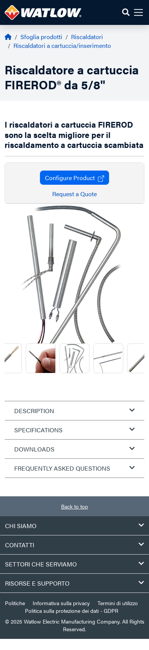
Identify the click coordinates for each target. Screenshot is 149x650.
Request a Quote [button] (74, 193)
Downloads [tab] (74, 449)
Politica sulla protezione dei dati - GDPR (71, 610)
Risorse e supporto (74, 583)
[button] (125, 12)
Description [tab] (74, 410)
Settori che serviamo (74, 564)
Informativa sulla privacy (61, 603)
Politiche (15, 603)
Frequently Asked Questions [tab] (74, 468)
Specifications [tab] (74, 429)
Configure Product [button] (74, 177)
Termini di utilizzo (118, 603)
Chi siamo (74, 525)
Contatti (74, 544)
